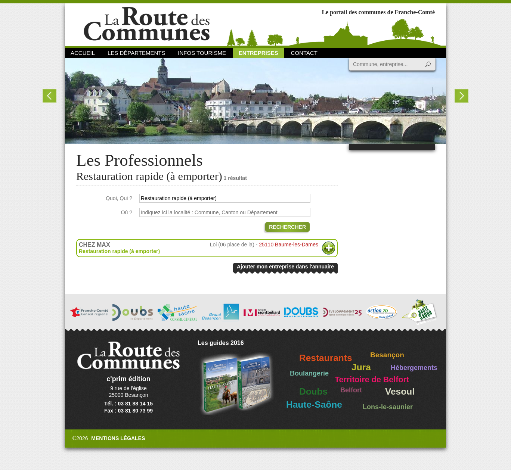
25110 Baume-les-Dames (288, 245)
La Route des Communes (146, 24)
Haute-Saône (314, 404)
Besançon (387, 355)
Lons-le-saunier (388, 407)
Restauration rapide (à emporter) (119, 251)
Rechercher (287, 227)
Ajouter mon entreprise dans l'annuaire (285, 267)
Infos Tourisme (202, 53)
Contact (304, 53)
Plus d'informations (328, 248)
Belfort (351, 390)
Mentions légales (118, 438)
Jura (361, 367)
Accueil (83, 53)
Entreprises (258, 53)
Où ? (126, 212)
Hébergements (414, 367)
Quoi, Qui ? (119, 198)
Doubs (313, 391)
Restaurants (325, 358)
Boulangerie (309, 373)
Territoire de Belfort (372, 379)
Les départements (136, 53)
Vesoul (400, 391)
